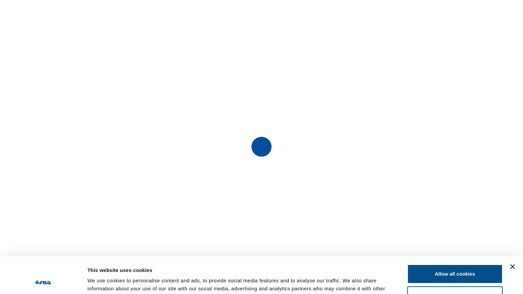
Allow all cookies (455, 240)
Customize (455, 261)
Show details (102, 281)
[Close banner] (512, 232)
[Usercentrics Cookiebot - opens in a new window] (43, 281)
